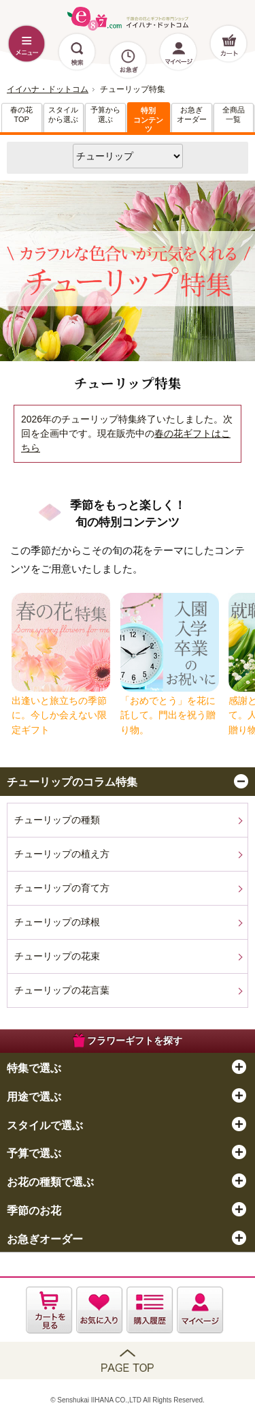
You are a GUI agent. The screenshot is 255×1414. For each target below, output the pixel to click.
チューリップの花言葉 (61, 990)
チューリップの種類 (57, 819)
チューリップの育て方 (61, 887)
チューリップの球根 (57, 922)
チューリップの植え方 (61, 853)
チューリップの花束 (57, 956)
